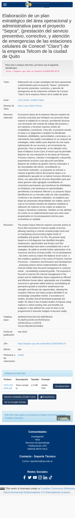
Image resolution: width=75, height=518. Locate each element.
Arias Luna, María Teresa (30, 106)
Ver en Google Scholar (15, 402)
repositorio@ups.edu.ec (41, 461)
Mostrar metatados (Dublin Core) (20, 397)
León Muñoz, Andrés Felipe (31, 100)
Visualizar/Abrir (62, 386)
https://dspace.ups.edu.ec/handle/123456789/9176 (42, 343)
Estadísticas (47, 396)
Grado (21, 355)
